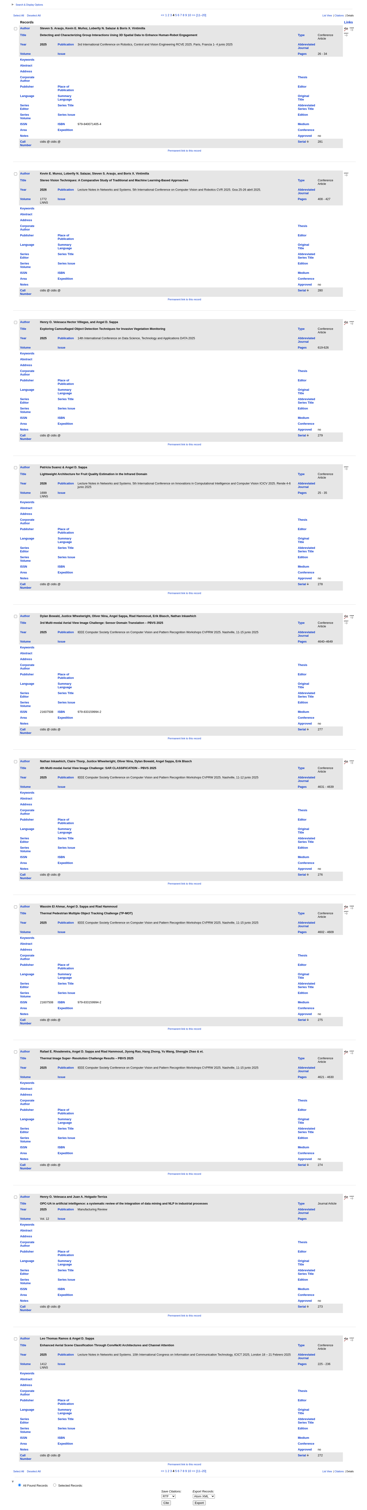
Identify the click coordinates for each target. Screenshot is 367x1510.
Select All (18, 15)
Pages (302, 54)
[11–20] (201, 15)
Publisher (27, 86)
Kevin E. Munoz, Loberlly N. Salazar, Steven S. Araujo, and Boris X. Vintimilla (94, 173)
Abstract (26, 65)
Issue (62, 54)
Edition (303, 114)
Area (23, 130)
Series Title (66, 105)
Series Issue (66, 114)
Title (23, 35)
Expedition (65, 130)
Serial (302, 141)
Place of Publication (66, 88)
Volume (25, 54)
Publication (66, 44)
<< (162, 15)
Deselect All (33, 15)
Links (348, 22)
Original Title (303, 97)
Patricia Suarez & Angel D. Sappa (63, 467)
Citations (339, 15)
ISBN (61, 124)
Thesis (302, 77)
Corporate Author (27, 78)
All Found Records (35, 1485)
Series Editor (24, 107)
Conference (306, 130)
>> (193, 15)
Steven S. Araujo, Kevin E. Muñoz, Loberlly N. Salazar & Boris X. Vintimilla (92, 28)
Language (27, 96)
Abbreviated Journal (306, 46)
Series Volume (25, 116)
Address (26, 71)
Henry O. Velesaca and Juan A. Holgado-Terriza (73, 1196)
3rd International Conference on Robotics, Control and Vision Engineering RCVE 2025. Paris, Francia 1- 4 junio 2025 (155, 44)
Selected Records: (70, 1485)
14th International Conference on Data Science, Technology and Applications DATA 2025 (136, 338)
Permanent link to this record (184, 150)
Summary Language (65, 97)
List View (327, 15)
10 (189, 15)
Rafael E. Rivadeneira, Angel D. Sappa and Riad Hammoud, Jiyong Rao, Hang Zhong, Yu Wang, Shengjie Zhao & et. (121, 1051)
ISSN (23, 124)
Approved (305, 136)
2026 (43, 189)
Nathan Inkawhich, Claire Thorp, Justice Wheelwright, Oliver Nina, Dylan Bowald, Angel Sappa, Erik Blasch (116, 761)
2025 (43, 44)
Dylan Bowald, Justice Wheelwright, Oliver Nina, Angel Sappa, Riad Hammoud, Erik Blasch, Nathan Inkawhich (118, 616)
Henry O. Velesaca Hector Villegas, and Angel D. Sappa (79, 322)
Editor (302, 86)
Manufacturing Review (92, 1209)
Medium (303, 124)
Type (301, 35)
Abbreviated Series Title (306, 107)
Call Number (25, 143)
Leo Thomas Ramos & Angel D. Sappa (67, 1338)
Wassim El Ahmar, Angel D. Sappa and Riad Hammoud (78, 906)
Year (23, 44)
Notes (24, 136)
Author (25, 28)
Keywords (27, 59)
